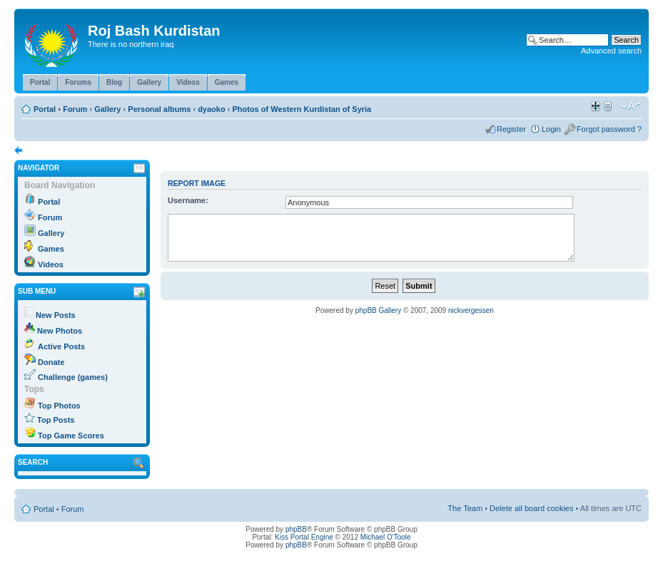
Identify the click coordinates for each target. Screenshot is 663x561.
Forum (75, 109)
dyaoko (212, 109)
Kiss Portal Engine (304, 537)
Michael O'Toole (385, 537)
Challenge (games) (73, 377)
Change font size (631, 106)
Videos (51, 264)
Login (551, 129)
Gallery (107, 109)
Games (51, 249)
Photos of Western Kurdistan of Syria (301, 109)
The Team (464, 508)
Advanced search (611, 50)
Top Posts (55, 420)
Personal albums (159, 109)
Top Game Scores (71, 435)
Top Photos (59, 405)
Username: (188, 200)
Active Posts (61, 346)
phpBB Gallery (378, 310)
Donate (51, 362)
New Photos (59, 330)
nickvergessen (471, 310)
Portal (45, 109)
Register (511, 129)
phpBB (296, 529)
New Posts (56, 315)
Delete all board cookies (531, 508)
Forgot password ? (609, 129)
